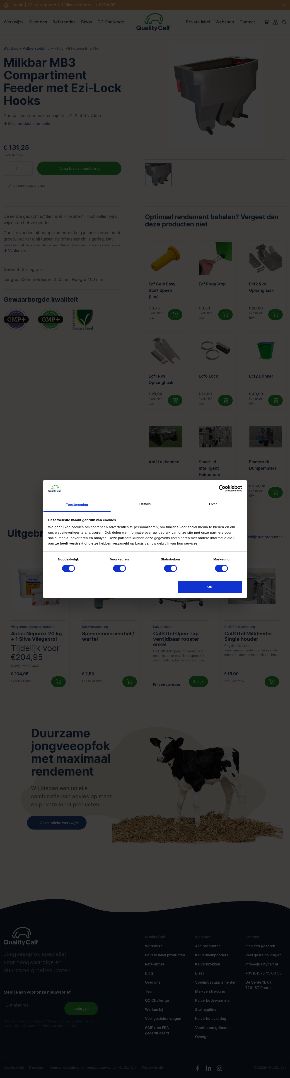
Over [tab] (213, 504)
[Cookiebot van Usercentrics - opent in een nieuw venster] (222, 488)
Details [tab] (145, 504)
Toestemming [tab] (77, 504)
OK (210, 587)
